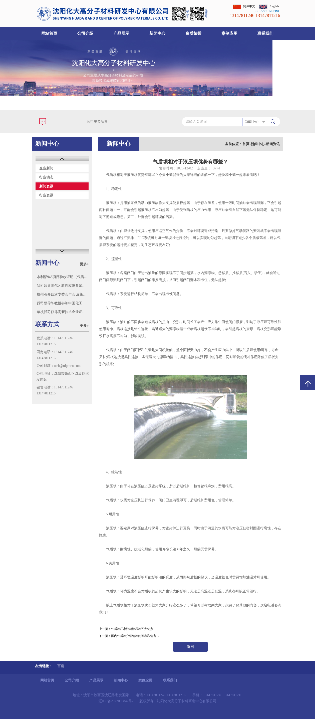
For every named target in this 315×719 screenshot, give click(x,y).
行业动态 (46, 177)
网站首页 (49, 33)
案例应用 (229, 33)
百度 (60, 666)
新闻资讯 (46, 186)
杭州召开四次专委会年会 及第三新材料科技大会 (63, 294)
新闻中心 (157, 33)
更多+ (84, 264)
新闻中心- (258, 144)
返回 (190, 647)
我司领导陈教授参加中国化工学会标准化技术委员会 (63, 303)
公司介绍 (85, 33)
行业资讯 (46, 195)
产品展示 (121, 33)
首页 (245, 144)
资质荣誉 (193, 33)
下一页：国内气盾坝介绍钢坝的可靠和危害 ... (129, 636)
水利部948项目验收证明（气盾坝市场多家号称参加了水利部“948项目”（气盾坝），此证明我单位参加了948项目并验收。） (63, 277)
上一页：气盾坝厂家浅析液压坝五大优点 (126, 629)
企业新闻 (46, 168)
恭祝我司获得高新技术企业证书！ (63, 312)
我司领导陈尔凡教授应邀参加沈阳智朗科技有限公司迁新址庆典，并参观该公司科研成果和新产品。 (63, 286)
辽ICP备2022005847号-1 (117, 701)
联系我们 (265, 33)
